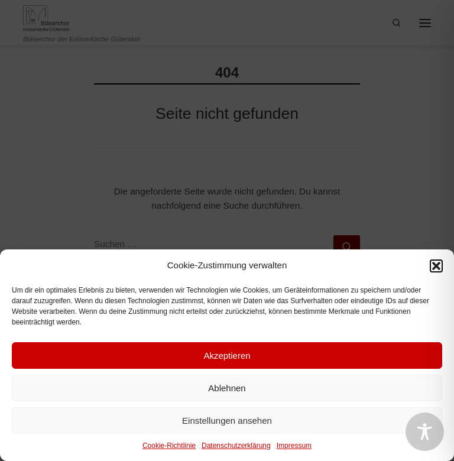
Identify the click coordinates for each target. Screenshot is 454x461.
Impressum (294, 445)
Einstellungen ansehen (227, 420)
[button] (436, 266)
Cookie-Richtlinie (169, 445)
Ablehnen (226, 388)
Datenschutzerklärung (236, 445)
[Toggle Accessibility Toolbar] (424, 431)
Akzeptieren (226, 355)
